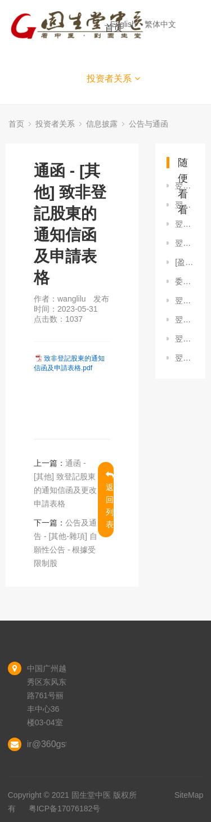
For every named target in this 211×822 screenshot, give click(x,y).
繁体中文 (161, 24)
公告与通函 (148, 123)
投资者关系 (113, 78)
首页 (16, 123)
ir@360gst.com (57, 744)
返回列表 (110, 500)
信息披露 (102, 123)
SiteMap (188, 794)
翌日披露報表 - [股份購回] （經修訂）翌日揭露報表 (184, 223)
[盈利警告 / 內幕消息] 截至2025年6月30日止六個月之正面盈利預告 (184, 262)
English (124, 24)
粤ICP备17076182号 (65, 808)
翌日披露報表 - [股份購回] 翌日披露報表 (184, 185)
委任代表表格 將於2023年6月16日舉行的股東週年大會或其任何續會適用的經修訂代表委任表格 (184, 281)
